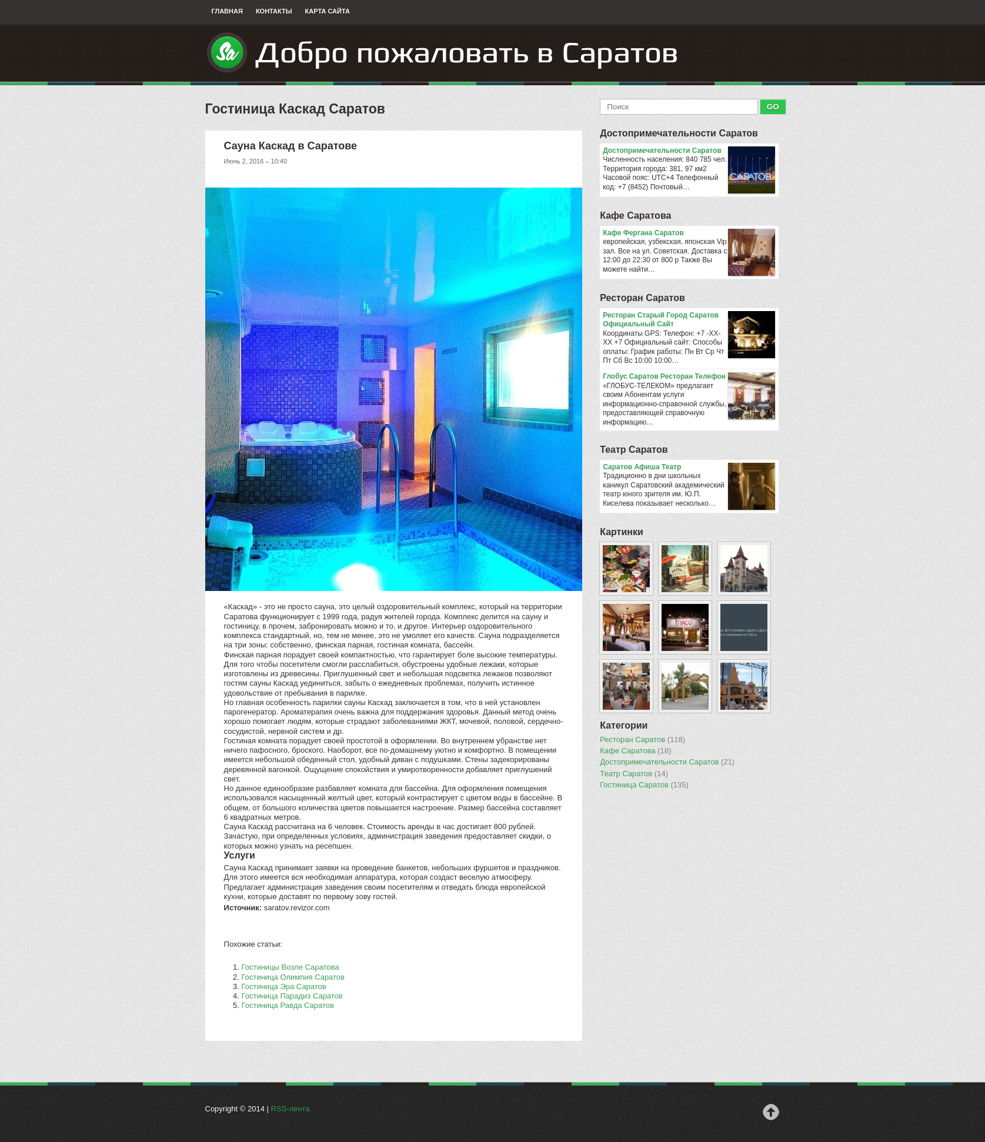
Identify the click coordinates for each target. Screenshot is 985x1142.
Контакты (274, 11)
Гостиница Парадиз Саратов (292, 995)
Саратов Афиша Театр (689, 467)
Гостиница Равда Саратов (288, 1005)
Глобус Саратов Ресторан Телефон (689, 377)
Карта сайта (327, 11)
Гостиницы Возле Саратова (290, 967)
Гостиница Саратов (644, 785)
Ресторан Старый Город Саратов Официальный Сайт (689, 320)
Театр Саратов (633, 450)
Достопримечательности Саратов (679, 133)
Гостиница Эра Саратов (284, 986)
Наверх (771, 1112)
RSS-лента (290, 1108)
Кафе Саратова (635, 216)
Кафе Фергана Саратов (689, 233)
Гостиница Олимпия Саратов (293, 977)
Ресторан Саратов (642, 298)
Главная (227, 11)
